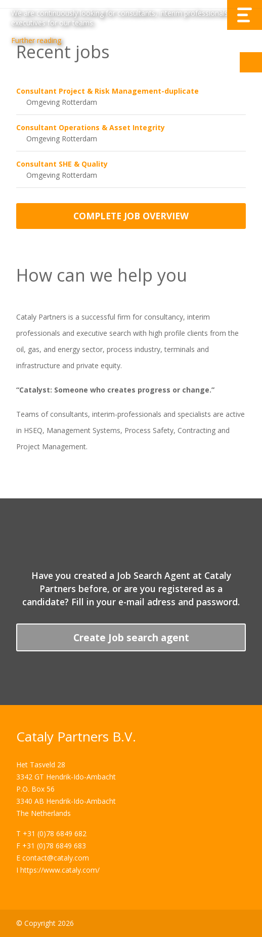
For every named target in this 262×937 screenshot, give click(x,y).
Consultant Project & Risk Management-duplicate (107, 91)
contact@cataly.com (55, 858)
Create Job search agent (131, 637)
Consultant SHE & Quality (62, 164)
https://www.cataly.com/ (60, 870)
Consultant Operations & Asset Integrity (90, 127)
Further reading (36, 40)
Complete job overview (131, 216)
